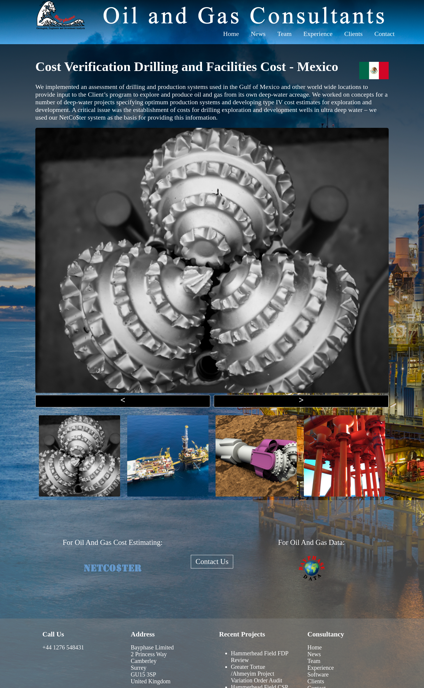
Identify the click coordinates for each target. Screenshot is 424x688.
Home (231, 33)
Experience (317, 33)
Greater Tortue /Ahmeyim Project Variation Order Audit (256, 674)
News (258, 33)
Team (284, 33)
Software (318, 674)
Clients (353, 33)
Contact (385, 33)
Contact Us (212, 561)
